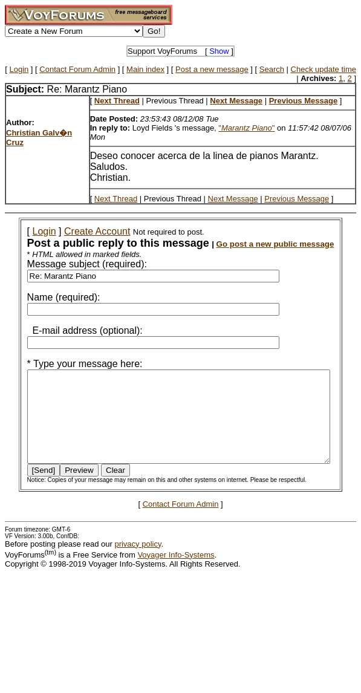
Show (219, 51)
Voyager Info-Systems (175, 573)
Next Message (233, 198)
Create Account (83, 231)
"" (246, 127)
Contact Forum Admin (77, 69)
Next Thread (115, 198)
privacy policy (137, 562)
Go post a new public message (261, 244)
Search (271, 69)
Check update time (323, 69)
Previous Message (296, 198)
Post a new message (212, 69)
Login (18, 69)
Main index (145, 69)
